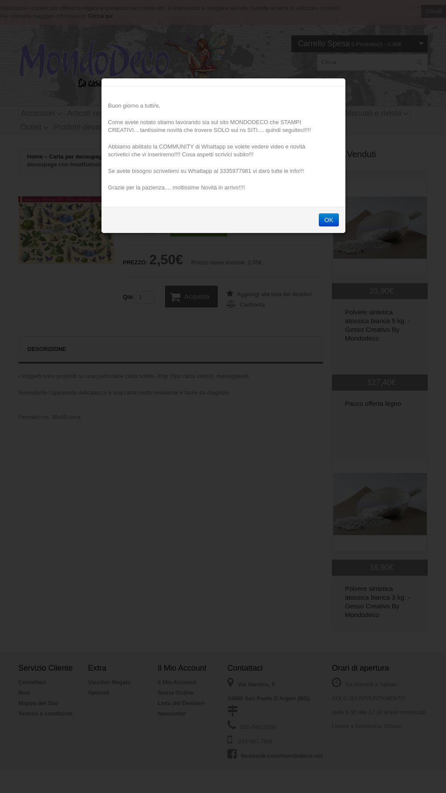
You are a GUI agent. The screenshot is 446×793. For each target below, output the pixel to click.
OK (328, 221)
